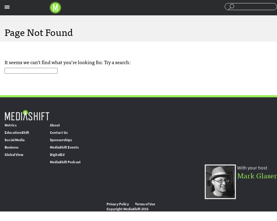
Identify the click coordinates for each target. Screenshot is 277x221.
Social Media (14, 140)
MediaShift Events (64, 147)
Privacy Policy (118, 204)
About (55, 125)
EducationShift (17, 132)
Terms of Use (145, 204)
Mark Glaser (257, 175)
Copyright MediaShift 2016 (127, 209)
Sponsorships (61, 140)
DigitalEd (57, 154)
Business (11, 147)
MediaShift (27, 115)
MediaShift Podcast (65, 162)
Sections (7, 7)
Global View (14, 154)
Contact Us (59, 132)
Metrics (11, 125)
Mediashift (55, 7)
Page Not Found (39, 32)
